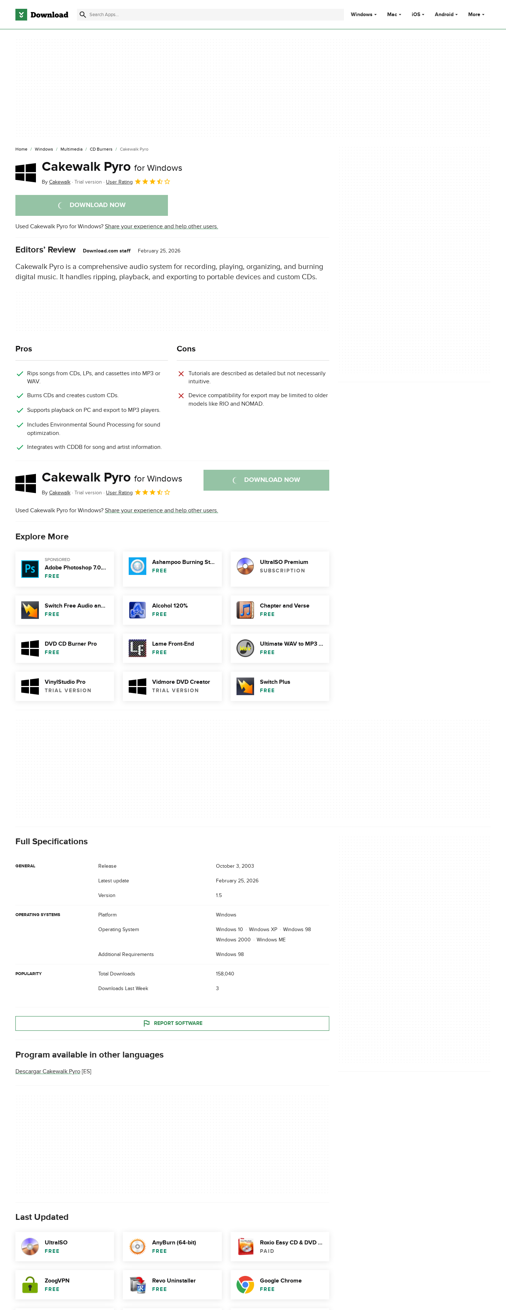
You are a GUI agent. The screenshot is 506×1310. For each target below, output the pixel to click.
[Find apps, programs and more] (210, 15)
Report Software (172, 1023)
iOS (416, 14)
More (477, 14)
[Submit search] (83, 15)
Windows (362, 14)
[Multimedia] (71, 149)
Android (444, 14)
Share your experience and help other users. (161, 226)
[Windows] (44, 149)
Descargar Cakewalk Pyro (47, 1071)
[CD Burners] (101, 149)
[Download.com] (41, 15)
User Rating (138, 181)
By (56, 182)
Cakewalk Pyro (112, 167)
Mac (392, 14)
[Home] (21, 149)
